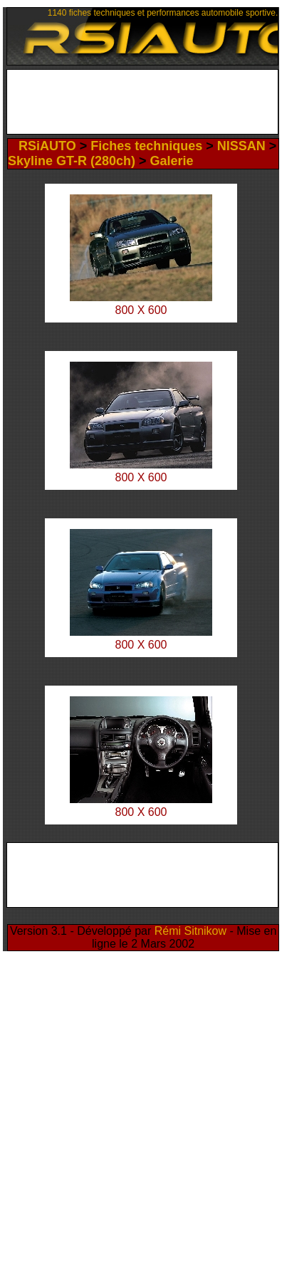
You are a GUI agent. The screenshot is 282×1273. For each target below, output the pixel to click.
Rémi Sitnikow (190, 931)
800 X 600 (141, 477)
